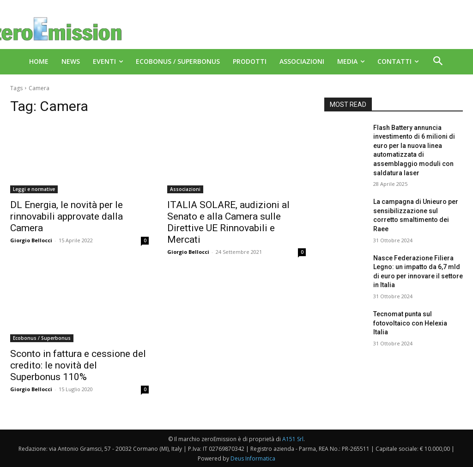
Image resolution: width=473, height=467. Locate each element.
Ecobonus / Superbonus (42, 338)
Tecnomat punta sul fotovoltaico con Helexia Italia (410, 323)
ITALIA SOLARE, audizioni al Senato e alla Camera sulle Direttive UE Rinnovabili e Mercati (228, 222)
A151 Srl (292, 439)
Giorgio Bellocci (31, 240)
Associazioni (185, 189)
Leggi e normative (34, 189)
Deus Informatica (252, 458)
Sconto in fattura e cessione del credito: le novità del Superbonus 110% (78, 365)
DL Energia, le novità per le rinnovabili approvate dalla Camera (66, 216)
